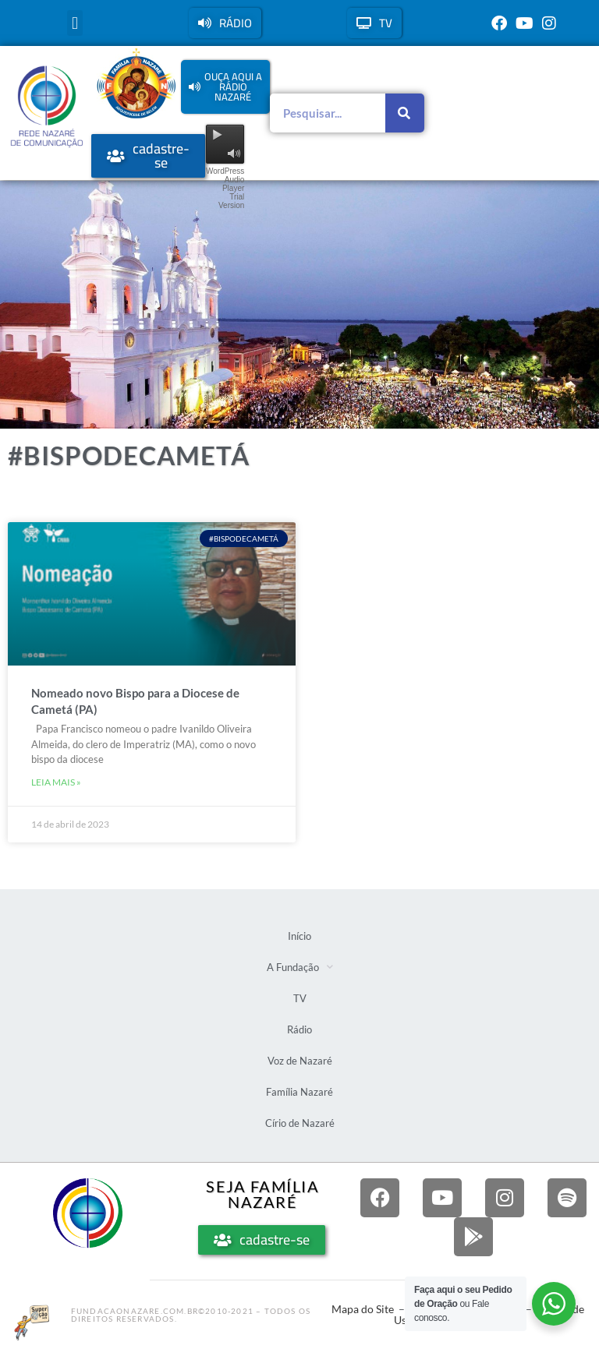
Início (299, 936)
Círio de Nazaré (300, 1123)
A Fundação (300, 966)
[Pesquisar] (404, 113)
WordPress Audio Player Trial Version (225, 188)
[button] (74, 23)
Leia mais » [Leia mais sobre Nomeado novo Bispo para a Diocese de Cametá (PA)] (56, 782)
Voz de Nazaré (300, 1060)
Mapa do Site (362, 1308)
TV (300, 998)
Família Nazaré (299, 1092)
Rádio (299, 1029)
